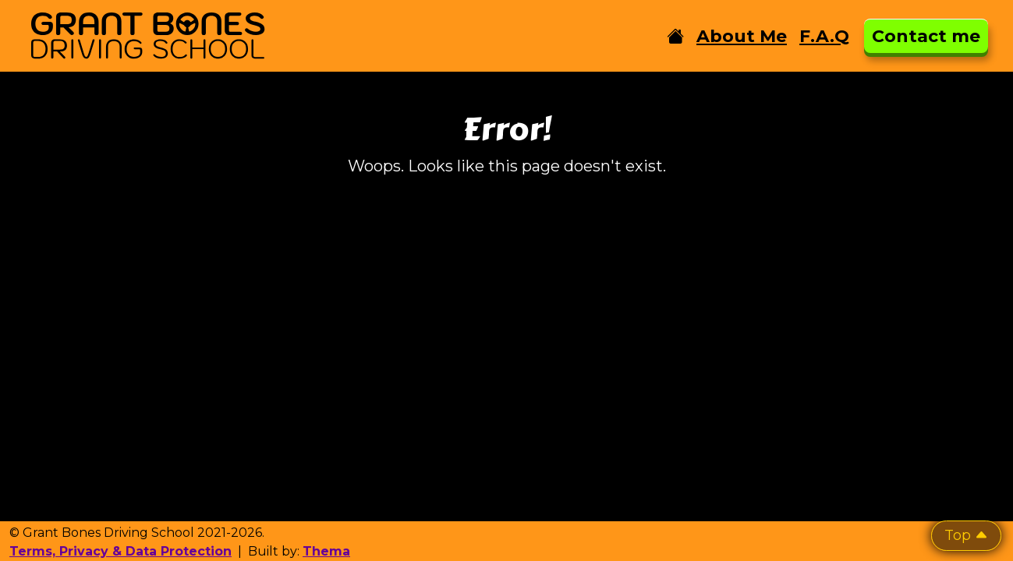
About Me (741, 36)
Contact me (926, 36)
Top (966, 535)
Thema (326, 551)
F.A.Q (824, 36)
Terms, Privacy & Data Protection (120, 551)
